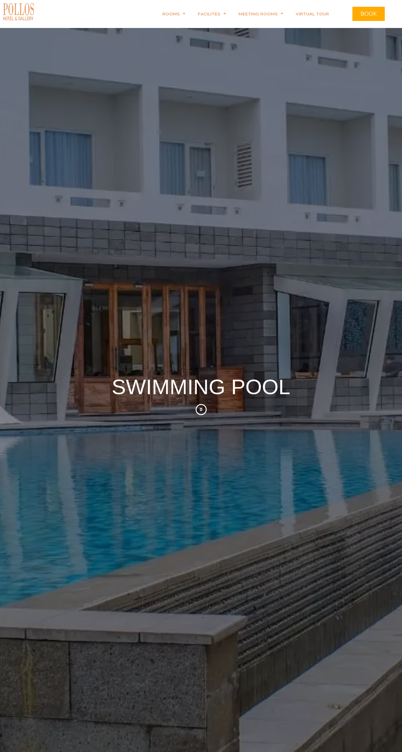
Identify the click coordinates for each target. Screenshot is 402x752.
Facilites (212, 14)
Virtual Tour (312, 13)
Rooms (173, 14)
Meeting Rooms (260, 14)
